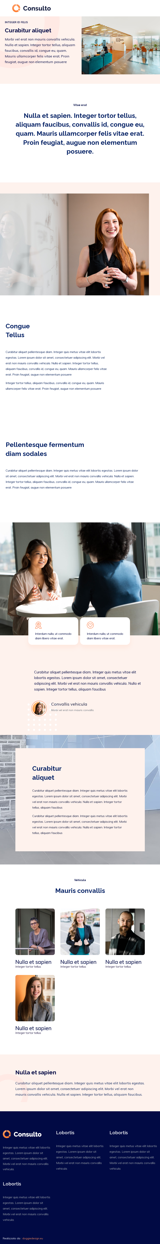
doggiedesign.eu (32, 1238)
